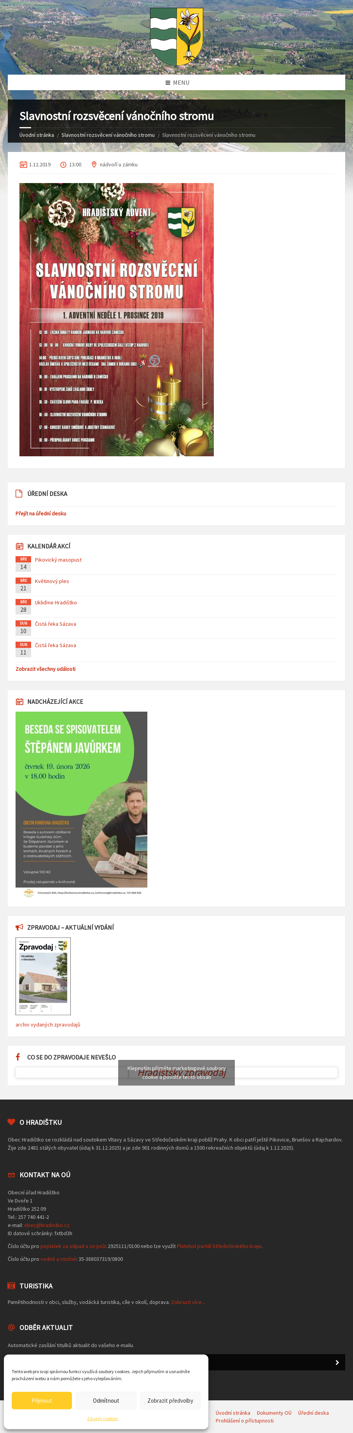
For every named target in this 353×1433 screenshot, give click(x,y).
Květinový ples (52, 581)
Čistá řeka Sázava (55, 623)
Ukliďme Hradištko (56, 602)
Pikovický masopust (58, 559)
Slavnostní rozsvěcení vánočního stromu (108, 134)
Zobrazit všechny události (45, 668)
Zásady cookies (102, 1418)
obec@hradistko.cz (47, 1225)
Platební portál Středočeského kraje (219, 1246)
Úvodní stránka (36, 134)
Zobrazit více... (188, 1302)
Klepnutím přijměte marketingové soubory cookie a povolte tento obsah (177, 1072)
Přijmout (41, 1400)
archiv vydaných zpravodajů (48, 1024)
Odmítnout (106, 1400)
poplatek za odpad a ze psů (72, 1246)
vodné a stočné (58, 1258)
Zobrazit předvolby (170, 1400)
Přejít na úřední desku (41, 513)
